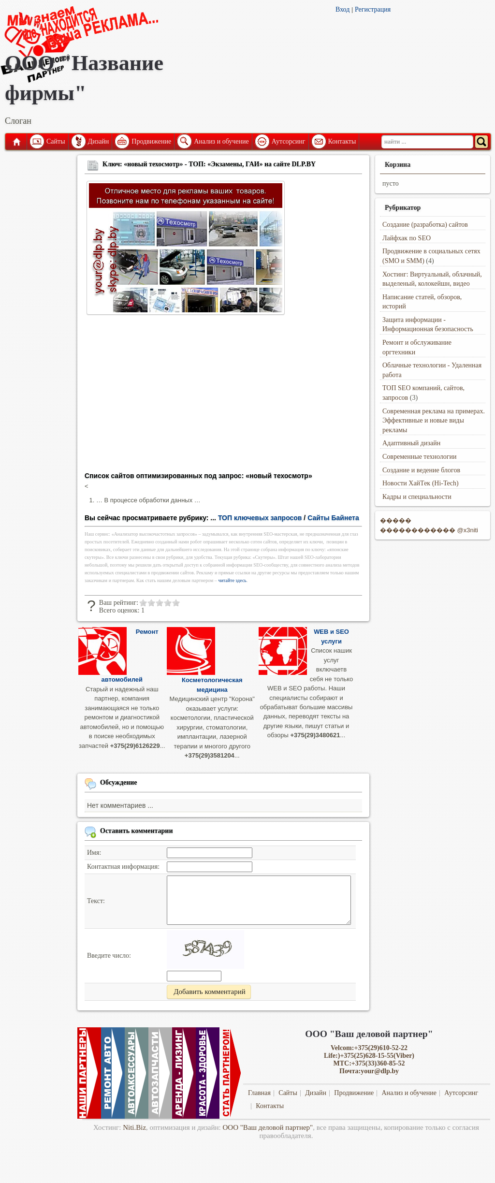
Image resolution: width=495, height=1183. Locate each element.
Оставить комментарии (136, 830)
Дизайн (98, 141)
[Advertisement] (223, 396)
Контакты (342, 141)
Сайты (55, 141)
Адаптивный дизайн (411, 443)
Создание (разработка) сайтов (425, 224)
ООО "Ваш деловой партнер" (268, 1127)
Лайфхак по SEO (406, 238)
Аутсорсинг (289, 141)
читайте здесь (232, 580)
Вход (342, 9)
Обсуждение (118, 782)
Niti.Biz (134, 1127)
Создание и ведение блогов (421, 470)
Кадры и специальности (416, 496)
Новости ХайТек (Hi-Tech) (420, 483)
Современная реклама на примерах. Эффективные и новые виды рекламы (433, 421)
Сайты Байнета (333, 518)
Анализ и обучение (221, 141)
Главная (16, 141)
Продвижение (151, 141)
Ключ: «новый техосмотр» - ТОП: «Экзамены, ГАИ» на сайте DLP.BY (209, 164)
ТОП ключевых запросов (260, 518)
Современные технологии (419, 456)
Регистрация (373, 9)
